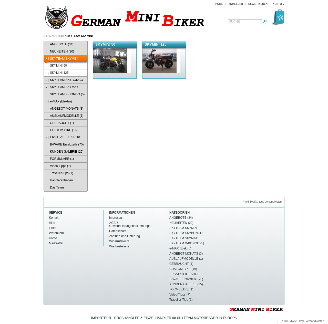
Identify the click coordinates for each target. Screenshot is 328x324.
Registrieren (258, 4)
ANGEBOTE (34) (59, 44)
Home (219, 4)
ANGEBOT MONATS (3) (64, 109)
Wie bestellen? (119, 246)
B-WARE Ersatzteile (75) (64, 145)
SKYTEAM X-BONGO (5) (65, 94)
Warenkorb (56, 233)
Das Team (54, 188)
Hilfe (52, 223)
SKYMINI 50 (56, 66)
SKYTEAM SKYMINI (79, 35)
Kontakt (54, 218)
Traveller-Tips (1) (59, 173)
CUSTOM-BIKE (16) (61, 130)
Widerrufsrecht (119, 241)
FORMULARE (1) (59, 159)
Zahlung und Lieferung (124, 236)
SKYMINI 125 (57, 73)
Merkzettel (56, 243)
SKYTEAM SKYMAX (61, 87)
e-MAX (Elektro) (58, 101)
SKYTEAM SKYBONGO (64, 80)
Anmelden (235, 4)
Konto (53, 238)
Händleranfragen (59, 180)
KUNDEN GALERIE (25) (64, 152)
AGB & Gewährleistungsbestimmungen (130, 224)
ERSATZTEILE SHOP (62, 137)
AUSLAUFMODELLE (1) (64, 116)
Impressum (116, 218)
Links (52, 228)
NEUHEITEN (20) (59, 52)
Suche (234, 21)
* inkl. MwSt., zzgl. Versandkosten (262, 201)
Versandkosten (314, 320)
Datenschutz (117, 231)
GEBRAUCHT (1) (59, 123)
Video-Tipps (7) (58, 166)
